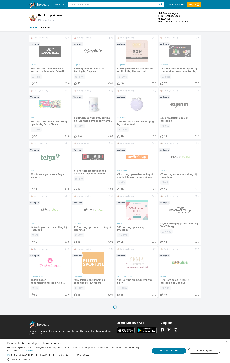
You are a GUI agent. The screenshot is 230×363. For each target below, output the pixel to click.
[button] (76, 359)
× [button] (227, 342)
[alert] (115, 351)
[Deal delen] (175, 4)
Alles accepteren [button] (169, 350)
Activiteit (45, 27)
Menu (59, 4)
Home (33, 27)
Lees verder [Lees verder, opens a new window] (28, 350)
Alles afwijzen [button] (204, 350)
